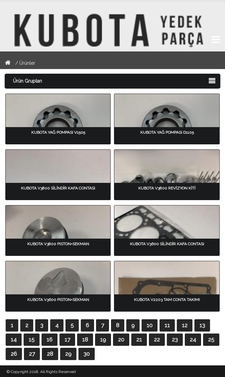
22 (157, 339)
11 (167, 325)
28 (50, 353)
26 (14, 353)
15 (32, 339)
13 (202, 325)
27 (32, 353)
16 (50, 339)
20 (121, 339)
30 (86, 353)
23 (175, 339)
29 (68, 353)
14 (14, 339)
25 (211, 339)
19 (103, 339)
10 (150, 325)
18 (85, 339)
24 (193, 339)
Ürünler (27, 63)
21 (139, 339)
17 (67, 339)
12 (184, 325)
